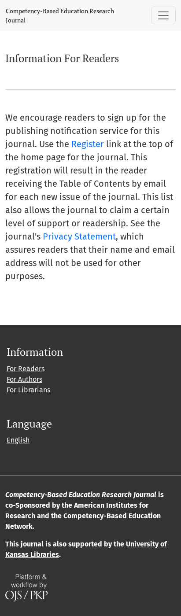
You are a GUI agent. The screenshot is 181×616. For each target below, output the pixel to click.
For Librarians (28, 390)
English (18, 440)
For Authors (24, 379)
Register (87, 144)
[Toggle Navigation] (163, 15)
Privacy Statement (79, 236)
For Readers (25, 369)
